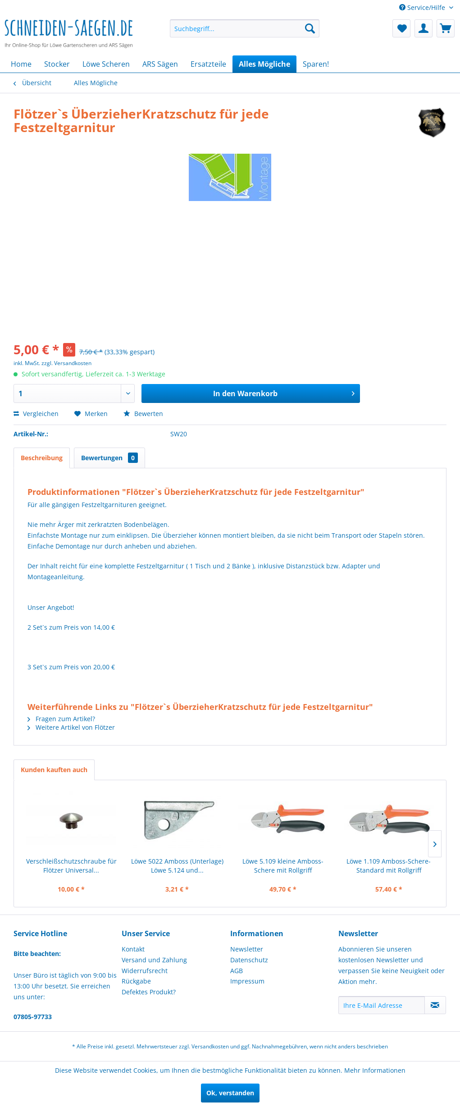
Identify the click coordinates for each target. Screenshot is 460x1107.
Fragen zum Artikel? (61, 718)
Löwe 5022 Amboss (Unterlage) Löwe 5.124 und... (177, 865)
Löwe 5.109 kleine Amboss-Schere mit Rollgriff (282, 865)
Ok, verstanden (230, 1093)
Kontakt (133, 949)
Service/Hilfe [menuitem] (423, 7)
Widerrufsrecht (145, 970)
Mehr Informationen (374, 1070)
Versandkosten (210, 1046)
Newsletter (246, 949)
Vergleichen (36, 413)
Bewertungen (109, 458)
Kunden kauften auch (54, 769)
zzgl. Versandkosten (66, 363)
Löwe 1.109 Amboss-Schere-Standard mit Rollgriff (388, 865)
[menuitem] (244, 28)
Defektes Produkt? (149, 992)
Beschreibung (42, 457)
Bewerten (143, 413)
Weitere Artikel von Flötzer (71, 727)
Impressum (247, 981)
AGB (236, 970)
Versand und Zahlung (154, 960)
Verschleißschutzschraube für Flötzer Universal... (71, 865)
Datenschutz (249, 960)
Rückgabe (136, 981)
